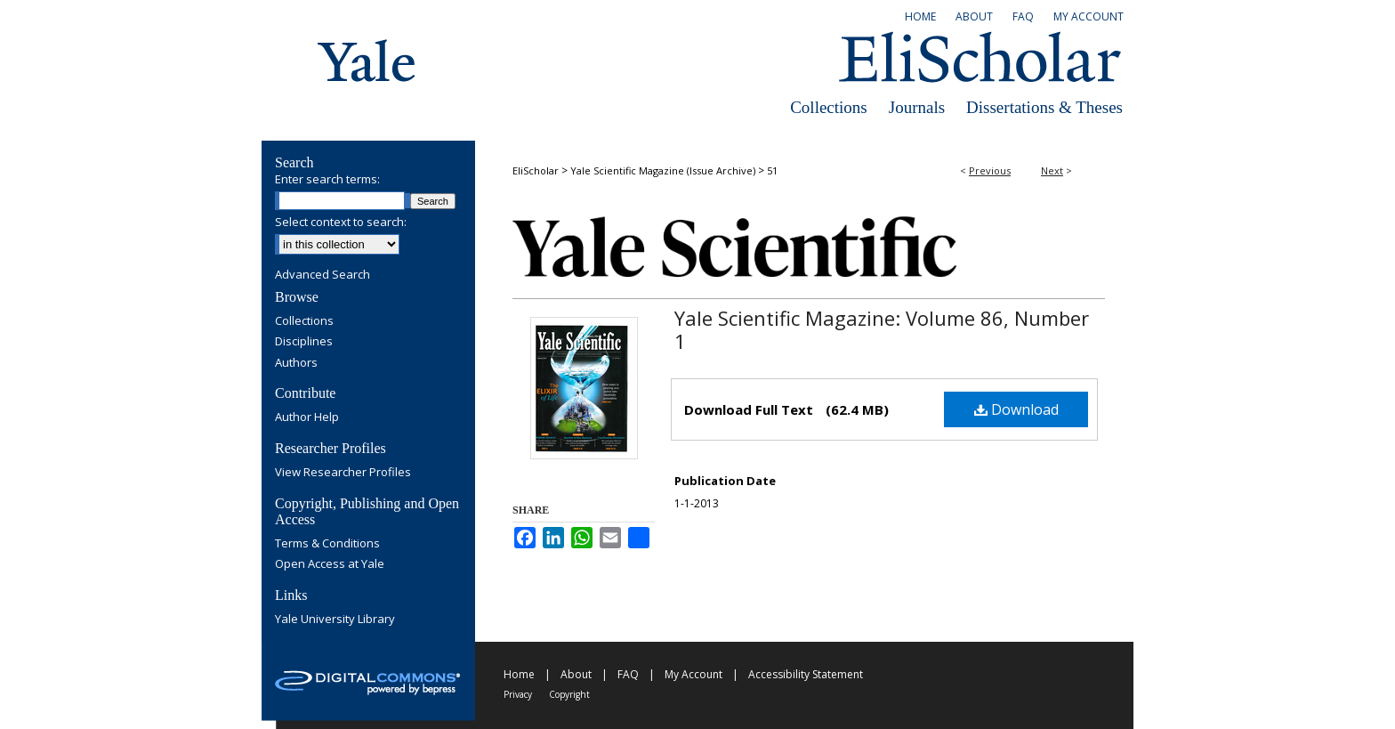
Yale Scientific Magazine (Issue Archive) (662, 170)
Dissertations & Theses (1044, 107)
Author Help (307, 417)
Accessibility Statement (805, 674)
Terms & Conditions (327, 544)
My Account (693, 674)
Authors (296, 363)
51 (772, 170)
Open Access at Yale (329, 564)
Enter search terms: (327, 179)
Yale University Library (335, 619)
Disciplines (304, 342)
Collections (828, 107)
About (576, 674)
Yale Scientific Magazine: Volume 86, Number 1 (881, 329)
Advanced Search (322, 274)
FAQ (628, 674)
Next (1052, 170)
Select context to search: (341, 222)
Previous (990, 170)
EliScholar (535, 170)
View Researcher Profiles (343, 473)
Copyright (569, 694)
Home (519, 674)
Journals (917, 107)
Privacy (518, 694)
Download (1016, 409)
